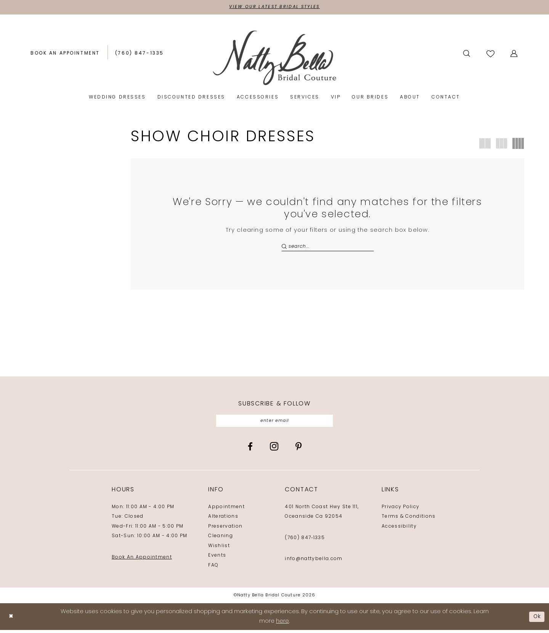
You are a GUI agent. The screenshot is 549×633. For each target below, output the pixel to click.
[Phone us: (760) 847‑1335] (140, 54)
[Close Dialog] (11, 620)
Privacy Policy (400, 510)
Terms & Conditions (409, 519)
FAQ (213, 568)
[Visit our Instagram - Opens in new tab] (274, 449)
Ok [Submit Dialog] (536, 619)
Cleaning (220, 539)
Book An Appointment (142, 560)
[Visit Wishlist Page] (491, 54)
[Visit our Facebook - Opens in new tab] (250, 449)
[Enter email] (274, 423)
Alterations (223, 519)
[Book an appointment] (65, 54)
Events (217, 558)
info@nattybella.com (313, 562)
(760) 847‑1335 (304, 541)
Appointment (226, 510)
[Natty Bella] (274, 58)
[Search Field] (327, 247)
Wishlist (219, 549)
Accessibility (399, 529)
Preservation (225, 529)
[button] (514, 54)
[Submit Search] (285, 247)
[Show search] (467, 54)
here (282, 624)
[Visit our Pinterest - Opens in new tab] (298, 449)
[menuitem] (65, 54)
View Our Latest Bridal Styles (274, 7)
